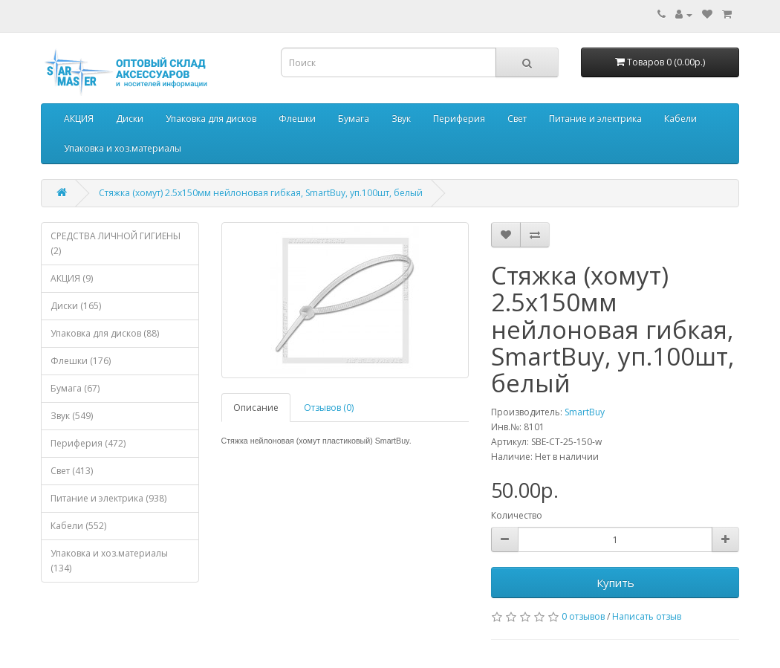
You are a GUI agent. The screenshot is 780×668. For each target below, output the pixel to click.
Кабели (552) (78, 525)
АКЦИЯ (79, 118)
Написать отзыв (646, 616)
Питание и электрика (595, 118)
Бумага (353, 118)
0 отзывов (583, 616)
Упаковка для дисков (211, 118)
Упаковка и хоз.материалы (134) (109, 560)
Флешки (297, 118)
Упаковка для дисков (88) (105, 333)
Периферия (459, 118)
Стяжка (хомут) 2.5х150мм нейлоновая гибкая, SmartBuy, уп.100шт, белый (261, 193)
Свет (517, 118)
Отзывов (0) (329, 407)
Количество (516, 515)
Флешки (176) (81, 360)
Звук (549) (72, 415)
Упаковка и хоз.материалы (122, 148)
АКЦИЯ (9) (72, 278)
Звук (401, 118)
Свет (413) (72, 470)
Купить (615, 582)
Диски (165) (76, 305)
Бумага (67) (75, 388)
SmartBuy (585, 412)
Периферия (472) (88, 443)
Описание (256, 407)
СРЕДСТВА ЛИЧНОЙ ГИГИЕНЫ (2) (116, 243)
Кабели (680, 118)
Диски (129, 118)
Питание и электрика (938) (108, 498)
